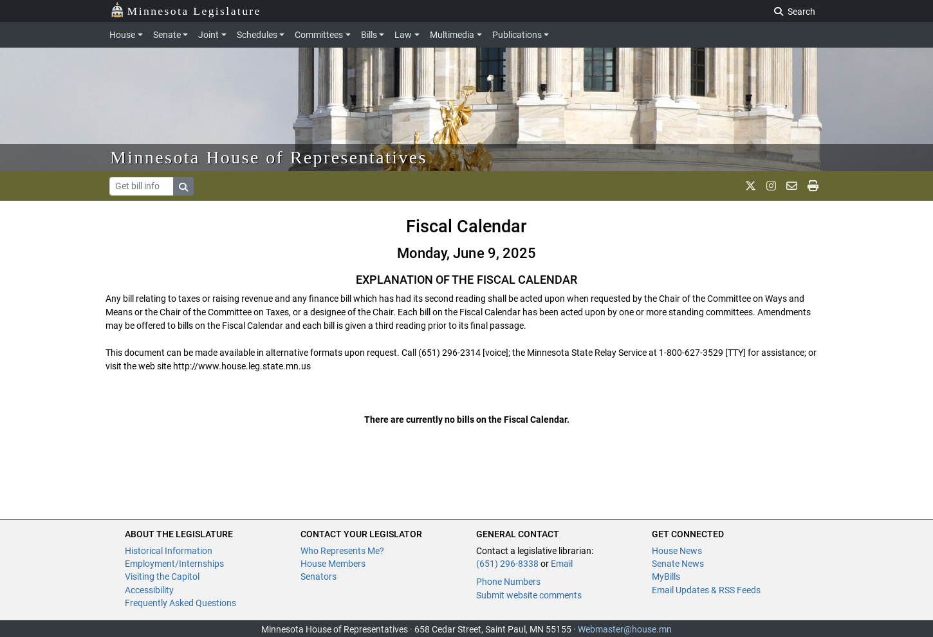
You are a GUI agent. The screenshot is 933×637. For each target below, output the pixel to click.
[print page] (813, 186)
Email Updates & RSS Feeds (706, 590)
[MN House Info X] (750, 186)
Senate (167, 35)
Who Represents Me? (342, 551)
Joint (208, 35)
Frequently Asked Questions (180, 603)
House (122, 35)
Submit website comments (529, 595)
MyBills (666, 576)
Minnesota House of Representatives (268, 157)
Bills (369, 35)
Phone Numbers (508, 582)
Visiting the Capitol (162, 576)
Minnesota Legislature (185, 10)
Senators (318, 576)
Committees (319, 35)
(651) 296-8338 (507, 564)
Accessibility (149, 590)
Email (562, 564)
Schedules (257, 35)
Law (403, 35)
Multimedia (452, 35)
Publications (517, 35)
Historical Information (168, 551)
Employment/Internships (174, 564)
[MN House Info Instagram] (771, 186)
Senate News (678, 564)
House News (677, 551)
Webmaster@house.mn (625, 629)
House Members (332, 564)
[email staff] (791, 186)
